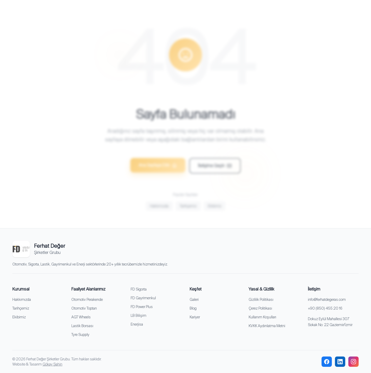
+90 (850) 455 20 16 (325, 308)
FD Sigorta (139, 289)
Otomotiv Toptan (84, 308)
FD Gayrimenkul (143, 298)
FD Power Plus (142, 306)
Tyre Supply (80, 334)
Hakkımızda (159, 209)
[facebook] (327, 362)
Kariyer (195, 317)
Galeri (194, 299)
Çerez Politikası (260, 308)
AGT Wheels (81, 317)
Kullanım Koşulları (262, 317)
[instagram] (353, 362)
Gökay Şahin (52, 364)
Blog (193, 308)
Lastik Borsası (82, 326)
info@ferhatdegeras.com (327, 299)
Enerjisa (137, 324)
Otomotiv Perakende (87, 299)
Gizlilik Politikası (261, 299)
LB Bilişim (138, 315)
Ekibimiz (214, 209)
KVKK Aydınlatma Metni (267, 326)
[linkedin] (340, 362)
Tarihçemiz (188, 209)
